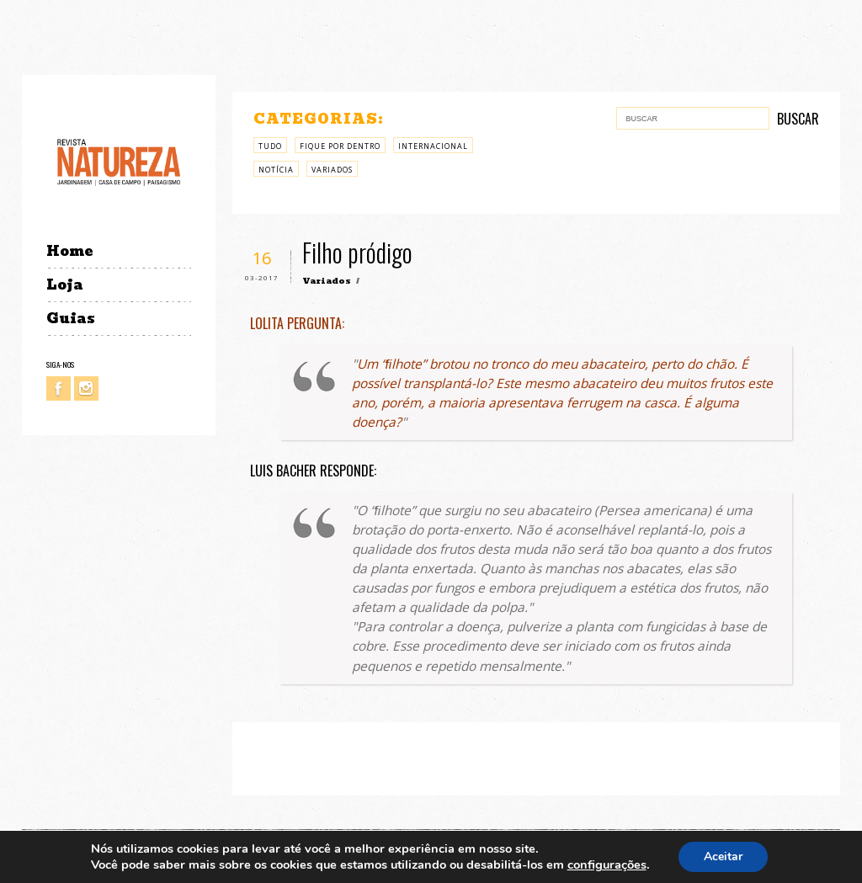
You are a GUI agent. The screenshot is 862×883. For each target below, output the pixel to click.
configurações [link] (606, 864)
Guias (70, 318)
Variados (332, 169)
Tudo (270, 146)
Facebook (58, 388)
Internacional (433, 146)
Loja (64, 284)
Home (69, 251)
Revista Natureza (118, 161)
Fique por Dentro (340, 146)
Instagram (86, 388)
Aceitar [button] (723, 856)
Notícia (276, 169)
